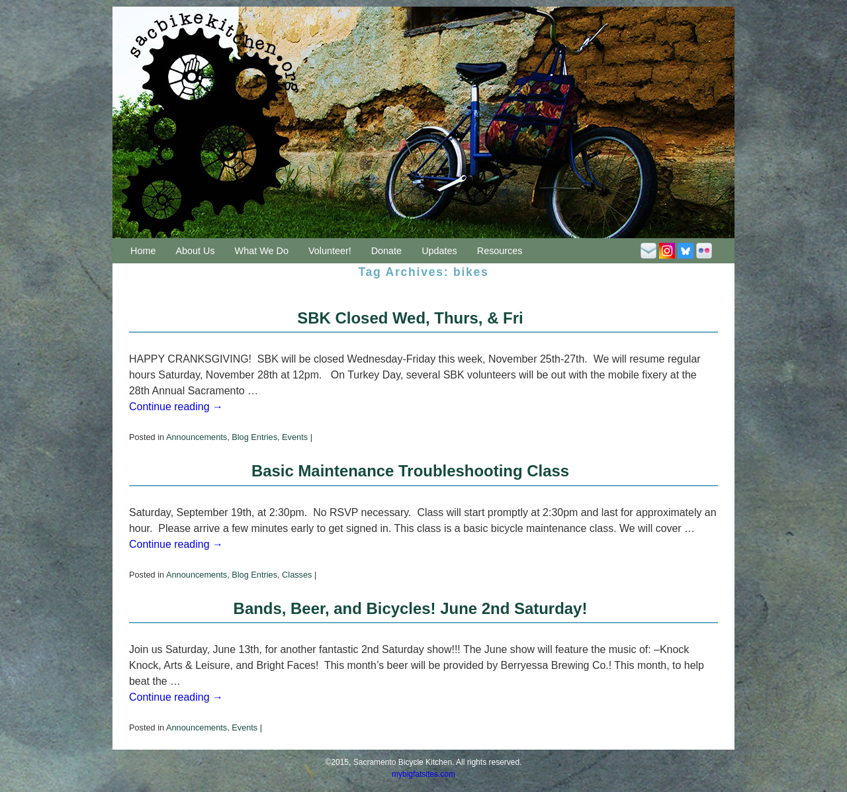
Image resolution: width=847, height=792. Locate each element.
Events (295, 437)
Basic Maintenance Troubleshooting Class (410, 471)
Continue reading (176, 406)
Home (143, 250)
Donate (386, 250)
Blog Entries (254, 437)
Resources (500, 250)
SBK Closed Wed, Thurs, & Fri (410, 318)
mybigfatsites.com (423, 774)
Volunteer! (329, 250)
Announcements (196, 437)
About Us (194, 250)
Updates (439, 250)
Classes (297, 575)
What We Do (262, 250)
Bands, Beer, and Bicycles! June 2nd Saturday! (411, 608)
